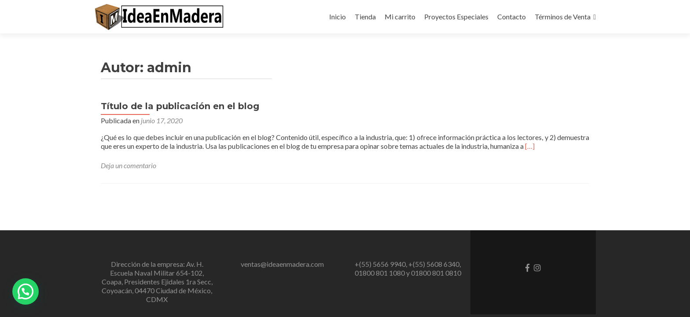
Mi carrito (400, 16)
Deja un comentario (128, 165)
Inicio (337, 16)
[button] (25, 291)
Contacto (511, 16)
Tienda (365, 16)
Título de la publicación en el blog (180, 106)
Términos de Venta (563, 16)
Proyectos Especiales (456, 16)
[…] (530, 146)
